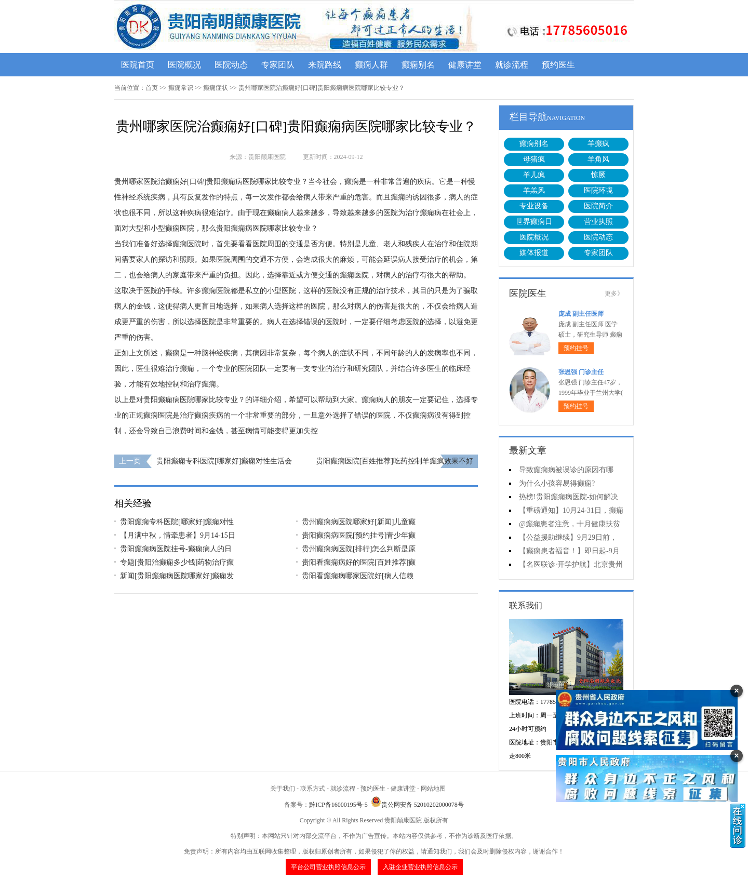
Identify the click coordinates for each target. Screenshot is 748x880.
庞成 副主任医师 (581, 313)
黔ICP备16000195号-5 (338, 804)
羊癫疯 (598, 144)
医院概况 (184, 64)
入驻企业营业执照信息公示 (420, 867)
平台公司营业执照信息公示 (328, 867)
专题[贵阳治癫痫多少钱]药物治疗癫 (177, 562)
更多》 (614, 293)
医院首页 (137, 64)
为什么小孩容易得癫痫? (557, 483)
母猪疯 (534, 159)
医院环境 (598, 190)
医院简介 (598, 206)
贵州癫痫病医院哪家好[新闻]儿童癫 (359, 522)
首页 (151, 87)
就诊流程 (511, 64)
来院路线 (324, 64)
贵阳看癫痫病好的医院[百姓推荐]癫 (359, 562)
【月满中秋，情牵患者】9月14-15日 (177, 535)
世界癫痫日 (534, 221)
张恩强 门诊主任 (581, 372)
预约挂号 (576, 348)
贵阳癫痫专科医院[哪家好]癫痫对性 (177, 522)
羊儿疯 (534, 175)
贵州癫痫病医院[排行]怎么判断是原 (359, 549)
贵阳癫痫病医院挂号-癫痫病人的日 (176, 549)
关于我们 (282, 788)
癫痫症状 (215, 87)
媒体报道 (534, 253)
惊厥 (598, 175)
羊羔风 (534, 190)
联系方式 (312, 788)
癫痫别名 (418, 64)
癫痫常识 (180, 87)
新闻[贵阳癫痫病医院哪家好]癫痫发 (177, 576)
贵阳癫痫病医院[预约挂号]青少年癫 (359, 535)
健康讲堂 (465, 64)
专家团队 (278, 64)
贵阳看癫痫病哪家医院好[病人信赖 (357, 576)
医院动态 (231, 64)
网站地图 (433, 788)
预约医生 (558, 64)
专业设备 (534, 206)
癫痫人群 (371, 64)
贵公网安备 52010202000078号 (417, 804)
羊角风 (598, 159)
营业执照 (598, 221)
